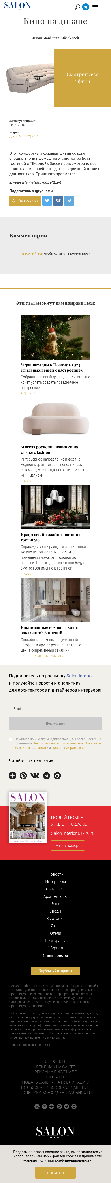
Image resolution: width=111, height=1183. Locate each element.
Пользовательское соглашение (55, 1087)
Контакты (55, 1077)
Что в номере (68, 845)
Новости (56, 874)
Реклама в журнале (55, 1072)
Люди (55, 911)
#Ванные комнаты (51, 656)
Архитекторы (55, 896)
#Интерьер (28, 656)
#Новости (28, 480)
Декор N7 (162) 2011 (24, 136)
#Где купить (29, 393)
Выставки (55, 918)
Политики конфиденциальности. (65, 1160)
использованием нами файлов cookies (46, 1156)
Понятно (55, 1173)
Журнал (55, 948)
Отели (55, 933)
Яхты (55, 925)
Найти (83, 7)
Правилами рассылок (69, 748)
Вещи (55, 903)
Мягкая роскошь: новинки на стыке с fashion (49, 449)
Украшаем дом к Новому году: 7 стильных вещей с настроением (52, 367)
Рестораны (55, 940)
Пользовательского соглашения (58, 743)
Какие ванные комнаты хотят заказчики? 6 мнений (50, 630)
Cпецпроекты (55, 955)
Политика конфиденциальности (55, 1092)
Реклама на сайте (55, 1066)
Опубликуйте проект (55, 971)
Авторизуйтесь (32, 253)
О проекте (55, 1061)
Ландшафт (55, 889)
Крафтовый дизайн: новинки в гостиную (51, 537)
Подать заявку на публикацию (55, 1082)
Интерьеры (55, 881)
